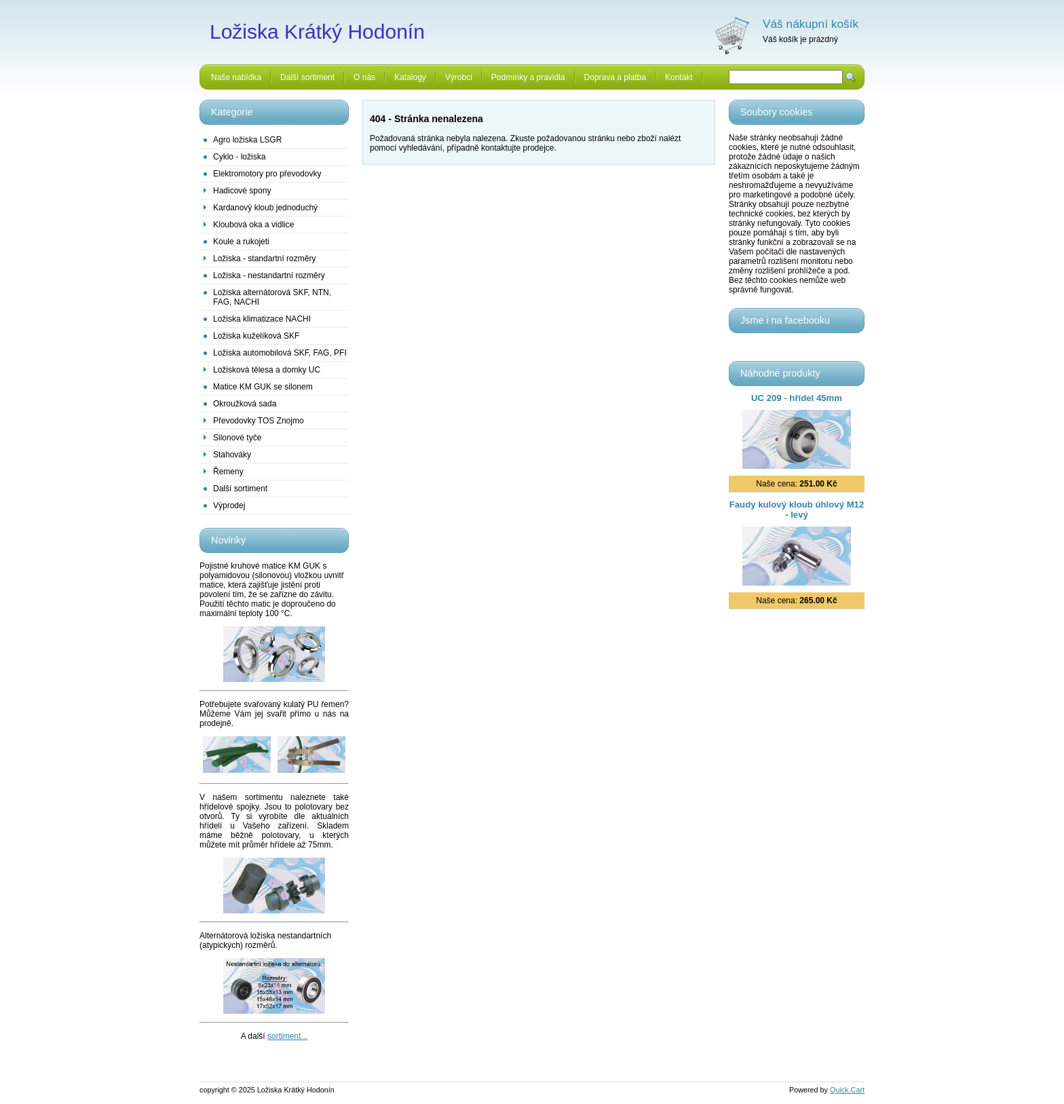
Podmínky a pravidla (528, 77)
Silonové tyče (237, 437)
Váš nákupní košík (810, 24)
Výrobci (458, 77)
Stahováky (232, 454)
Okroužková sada (244, 403)
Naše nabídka (236, 77)
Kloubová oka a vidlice (253, 224)
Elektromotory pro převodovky (267, 173)
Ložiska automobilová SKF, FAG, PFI (280, 353)
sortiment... (287, 1036)
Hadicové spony (242, 190)
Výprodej (229, 505)
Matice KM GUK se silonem (263, 387)
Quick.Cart (847, 1090)
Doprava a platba (615, 77)
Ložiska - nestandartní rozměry (269, 275)
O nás (364, 77)
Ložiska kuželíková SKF (256, 336)
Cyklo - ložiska (239, 156)
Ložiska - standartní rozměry (264, 258)
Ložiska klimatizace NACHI (262, 319)
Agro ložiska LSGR (247, 140)
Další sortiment (307, 77)
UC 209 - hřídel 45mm (796, 398)
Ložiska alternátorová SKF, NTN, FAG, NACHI (272, 297)
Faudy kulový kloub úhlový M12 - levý (796, 509)
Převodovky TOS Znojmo (258, 420)
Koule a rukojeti (241, 241)
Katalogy (410, 77)
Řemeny (228, 471)
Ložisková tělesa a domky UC (266, 370)
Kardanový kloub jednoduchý (265, 207)
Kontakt (679, 77)
